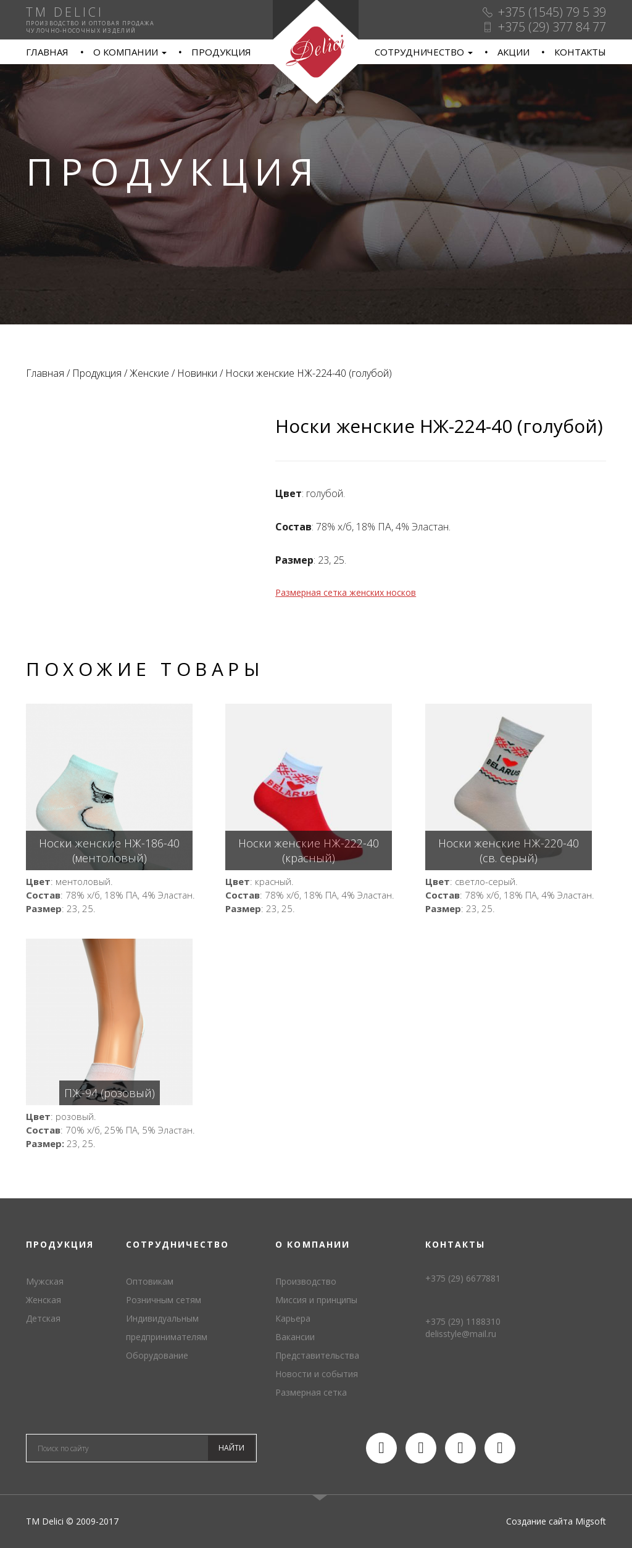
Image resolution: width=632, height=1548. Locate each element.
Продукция (221, 52)
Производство (305, 1281)
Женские (149, 373)
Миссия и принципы (316, 1300)
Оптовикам (149, 1281)
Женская (43, 1300)
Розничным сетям (163, 1300)
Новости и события (316, 1374)
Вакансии (295, 1337)
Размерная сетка (311, 1392)
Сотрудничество (424, 52)
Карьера (292, 1318)
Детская (43, 1318)
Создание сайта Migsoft (556, 1521)
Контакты (580, 52)
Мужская (45, 1281)
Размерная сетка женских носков (345, 592)
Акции (513, 52)
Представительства (317, 1355)
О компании (130, 52)
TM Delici (316, 52)
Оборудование (157, 1355)
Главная (47, 52)
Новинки (197, 373)
